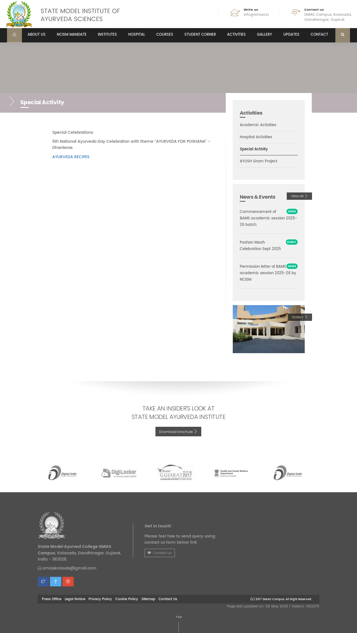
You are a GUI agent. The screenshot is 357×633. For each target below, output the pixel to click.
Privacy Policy (100, 599)
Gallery (264, 35)
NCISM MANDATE (72, 35)
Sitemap (148, 599)
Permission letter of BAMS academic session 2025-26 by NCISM (268, 273)
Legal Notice (75, 599)
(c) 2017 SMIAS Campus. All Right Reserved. (281, 599)
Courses (164, 35)
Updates (291, 35)
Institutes (107, 35)
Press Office (51, 599)
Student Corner (200, 35)
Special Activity (254, 149)
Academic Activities (258, 125)
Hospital (136, 35)
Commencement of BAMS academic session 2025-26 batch (268, 218)
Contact (319, 35)
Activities (236, 35)
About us (37, 35)
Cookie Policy (126, 599)
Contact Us (168, 599)
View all (299, 196)
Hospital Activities (256, 137)
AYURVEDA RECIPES (70, 157)
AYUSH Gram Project (258, 161)
